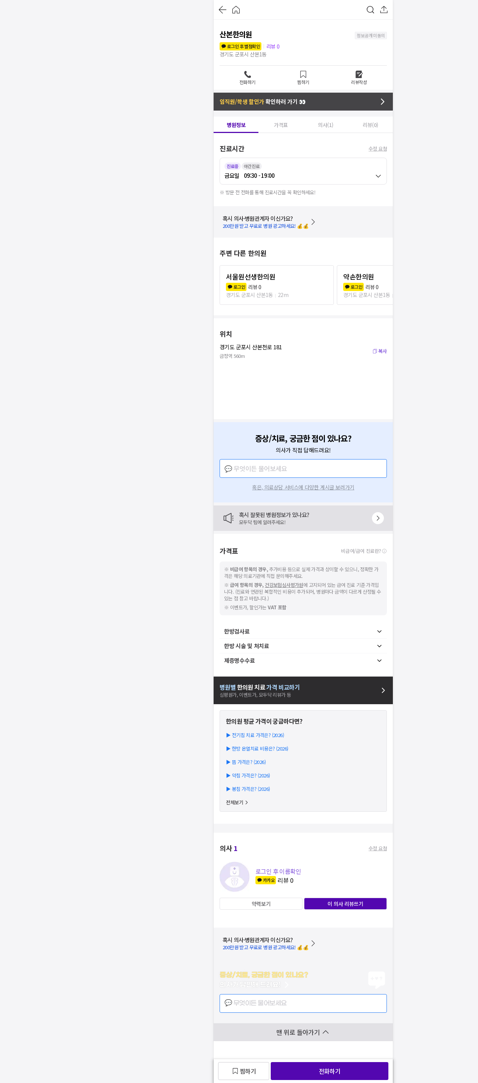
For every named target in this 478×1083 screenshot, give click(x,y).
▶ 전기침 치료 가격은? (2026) (255, 735)
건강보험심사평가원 (284, 584)
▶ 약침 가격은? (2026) (248, 775)
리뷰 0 (273, 46)
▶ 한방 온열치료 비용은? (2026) (257, 748)
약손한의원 (358, 276)
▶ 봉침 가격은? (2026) (248, 788)
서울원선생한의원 (250, 276)
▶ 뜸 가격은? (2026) (246, 761)
